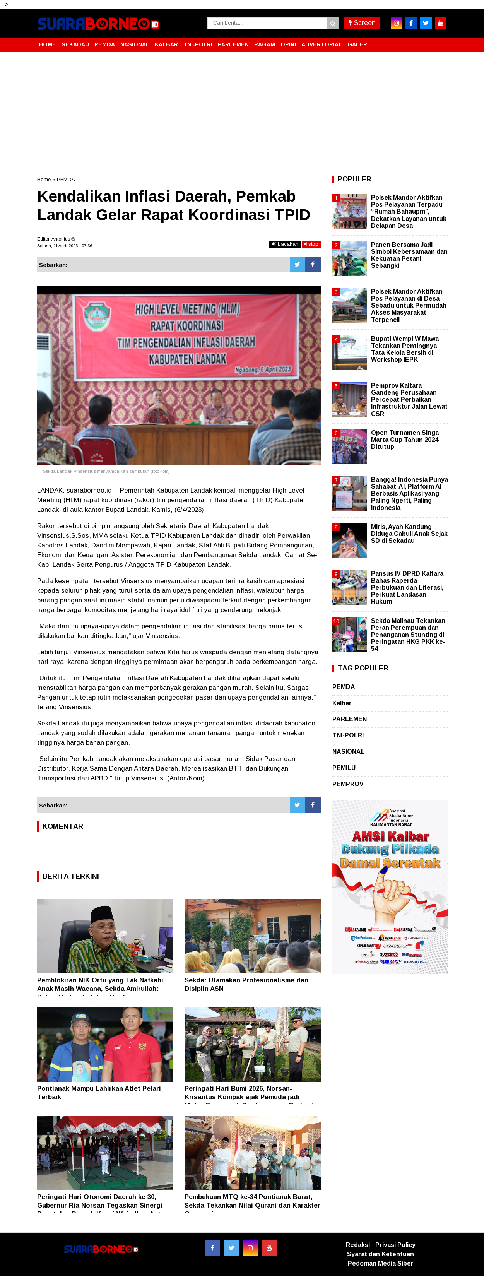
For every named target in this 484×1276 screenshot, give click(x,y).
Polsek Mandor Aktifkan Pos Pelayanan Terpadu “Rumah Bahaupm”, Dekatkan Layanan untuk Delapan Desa (408, 211)
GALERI (358, 44)
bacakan (285, 244)
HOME (47, 44)
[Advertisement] (242, 114)
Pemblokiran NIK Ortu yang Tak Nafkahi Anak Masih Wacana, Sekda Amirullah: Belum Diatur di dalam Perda (100, 989)
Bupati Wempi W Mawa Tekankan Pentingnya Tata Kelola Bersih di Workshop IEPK (405, 349)
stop (311, 244)
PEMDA (104, 44)
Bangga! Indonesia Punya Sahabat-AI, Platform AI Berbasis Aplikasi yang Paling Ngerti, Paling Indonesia (409, 493)
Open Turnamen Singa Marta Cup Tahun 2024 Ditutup (405, 439)
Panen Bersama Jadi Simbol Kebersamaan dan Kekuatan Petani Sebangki (409, 255)
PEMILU (344, 768)
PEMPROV (348, 784)
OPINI (288, 44)
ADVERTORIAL (321, 44)
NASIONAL (134, 44)
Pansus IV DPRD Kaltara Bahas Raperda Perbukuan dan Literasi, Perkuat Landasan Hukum (407, 587)
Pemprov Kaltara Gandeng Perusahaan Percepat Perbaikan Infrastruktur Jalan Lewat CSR (409, 399)
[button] (439, 41)
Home (44, 179)
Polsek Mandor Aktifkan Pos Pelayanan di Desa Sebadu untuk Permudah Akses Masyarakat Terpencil (408, 305)
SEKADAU (75, 44)
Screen (362, 23)
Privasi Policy (395, 1245)
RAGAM (264, 44)
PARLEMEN (233, 44)
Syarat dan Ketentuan (380, 1254)
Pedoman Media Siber (381, 1263)
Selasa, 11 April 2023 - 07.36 (64, 245)
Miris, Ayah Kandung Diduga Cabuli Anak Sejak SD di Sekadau (409, 533)
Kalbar (342, 703)
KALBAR (166, 44)
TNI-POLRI (197, 44)
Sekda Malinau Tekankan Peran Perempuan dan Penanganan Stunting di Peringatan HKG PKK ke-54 (408, 634)
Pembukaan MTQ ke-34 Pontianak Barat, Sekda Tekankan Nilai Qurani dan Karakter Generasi (252, 1205)
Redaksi (358, 1245)
